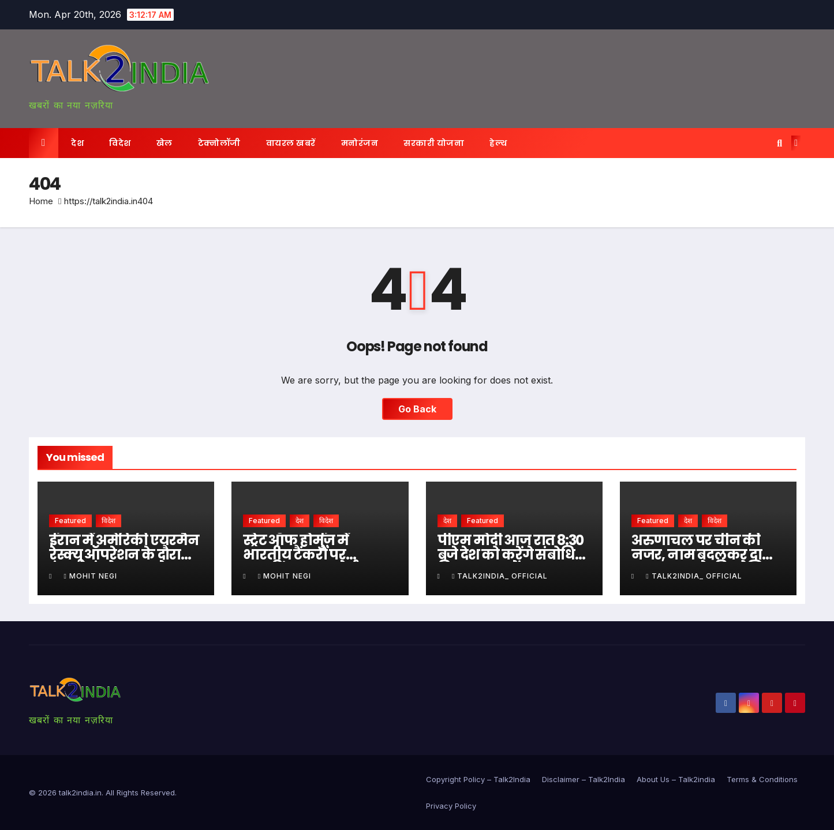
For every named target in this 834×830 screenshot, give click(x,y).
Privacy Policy (451, 805)
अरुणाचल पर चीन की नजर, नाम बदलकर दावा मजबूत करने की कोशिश (703, 555)
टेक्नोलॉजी (219, 143)
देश (77, 143)
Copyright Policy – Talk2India (478, 779)
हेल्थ (498, 143)
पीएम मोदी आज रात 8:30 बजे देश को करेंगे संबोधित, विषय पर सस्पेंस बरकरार (512, 555)
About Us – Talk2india (676, 779)
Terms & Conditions (762, 779)
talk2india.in (80, 792)
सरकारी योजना (433, 143)
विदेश (120, 143)
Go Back (417, 409)
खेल (164, 143)
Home (41, 201)
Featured (70, 520)
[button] (779, 143)
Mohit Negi (90, 576)
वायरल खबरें (291, 143)
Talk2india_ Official (500, 576)
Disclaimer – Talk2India (583, 779)
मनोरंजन (360, 143)
